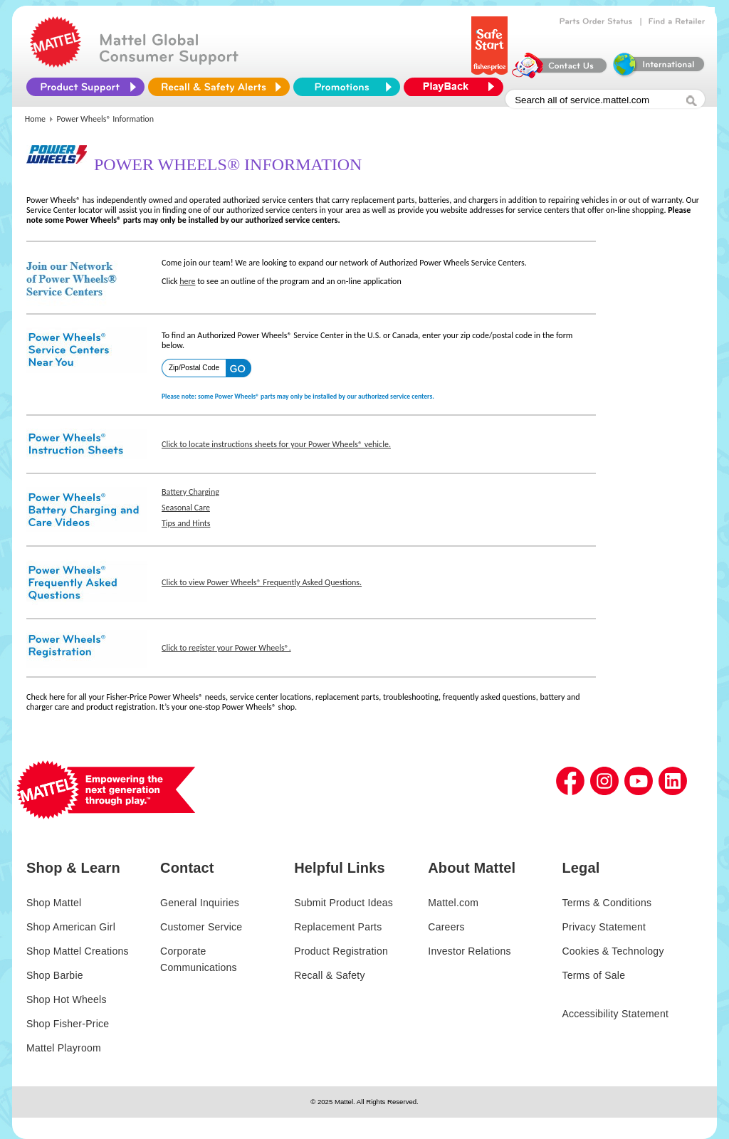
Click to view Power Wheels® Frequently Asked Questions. (262, 582)
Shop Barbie (54, 975)
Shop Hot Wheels (66, 999)
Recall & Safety (329, 975)
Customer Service (201, 927)
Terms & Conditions (606, 902)
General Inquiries (199, 902)
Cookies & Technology (613, 951)
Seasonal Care (186, 508)
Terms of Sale (593, 975)
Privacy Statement (604, 927)
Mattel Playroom (63, 1048)
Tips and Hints (186, 523)
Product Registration (341, 951)
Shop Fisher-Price (67, 1023)
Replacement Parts (338, 927)
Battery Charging (190, 492)
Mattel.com (453, 902)
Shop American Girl (70, 927)
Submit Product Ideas (343, 902)
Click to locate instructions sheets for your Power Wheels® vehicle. (276, 444)
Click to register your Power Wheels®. (226, 648)
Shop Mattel (53, 902)
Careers (446, 927)
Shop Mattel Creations (77, 951)
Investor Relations (469, 951)
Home (35, 119)
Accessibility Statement (615, 1013)
